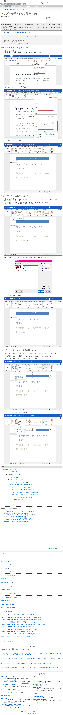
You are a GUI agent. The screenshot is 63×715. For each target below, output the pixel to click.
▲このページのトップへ (55, 548)
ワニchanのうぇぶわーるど (8, 676)
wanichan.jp (36, 679)
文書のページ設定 (15, 477)
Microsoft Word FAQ (6, 586)
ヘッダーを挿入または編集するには (21, 13)
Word (8, 6)
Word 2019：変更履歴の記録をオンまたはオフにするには (19, 622)
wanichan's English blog (39, 699)
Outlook (20, 6)
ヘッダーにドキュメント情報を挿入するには (16, 43)
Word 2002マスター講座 (7, 578)
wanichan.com (31, 646)
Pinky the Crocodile (38, 696)
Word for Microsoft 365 (9, 469)
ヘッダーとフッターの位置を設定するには (23, 489)
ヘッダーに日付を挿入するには (12, 41)
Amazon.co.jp (5, 649)
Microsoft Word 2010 (6, 571)
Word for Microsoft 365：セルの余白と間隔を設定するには (19, 626)
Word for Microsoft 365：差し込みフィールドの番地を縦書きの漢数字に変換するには (26, 624)
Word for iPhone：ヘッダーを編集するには (16, 521)
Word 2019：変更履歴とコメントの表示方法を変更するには (19, 636)
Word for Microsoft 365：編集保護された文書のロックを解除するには (22, 617)
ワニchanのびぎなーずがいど (8, 689)
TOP (2, 6)
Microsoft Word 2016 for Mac (9, 597)
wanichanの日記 (5, 698)
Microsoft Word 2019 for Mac (9, 593)
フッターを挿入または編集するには (22, 487)
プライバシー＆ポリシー (35, 711)
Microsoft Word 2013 (6, 568)
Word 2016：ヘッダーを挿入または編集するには (17, 513)
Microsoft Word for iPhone (8, 607)
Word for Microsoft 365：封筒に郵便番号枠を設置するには (19, 614)
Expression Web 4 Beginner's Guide (11, 704)
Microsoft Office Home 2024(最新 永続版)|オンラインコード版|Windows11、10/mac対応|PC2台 (27, 663)
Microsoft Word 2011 (6, 600)
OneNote (43, 6)
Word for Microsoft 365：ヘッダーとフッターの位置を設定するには (21, 634)
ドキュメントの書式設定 (16, 479)
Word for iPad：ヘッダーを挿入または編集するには (18, 519)
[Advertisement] (31, 534)
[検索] (49, 3)
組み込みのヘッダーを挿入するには (14, 40)
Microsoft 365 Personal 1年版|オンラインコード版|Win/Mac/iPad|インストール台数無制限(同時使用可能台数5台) (31, 659)
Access (36, 6)
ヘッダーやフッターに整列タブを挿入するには (25, 494)
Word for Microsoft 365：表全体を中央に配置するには (18, 631)
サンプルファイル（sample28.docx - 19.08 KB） (18, 32)
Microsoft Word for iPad (7, 604)
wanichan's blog (37, 687)
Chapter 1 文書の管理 (11, 472)
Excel (13, 6)
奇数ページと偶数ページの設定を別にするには (25, 492)
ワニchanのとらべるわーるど (40, 684)
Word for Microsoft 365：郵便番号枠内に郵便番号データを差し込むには (23, 619)
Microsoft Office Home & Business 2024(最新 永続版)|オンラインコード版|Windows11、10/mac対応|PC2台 (30, 667)
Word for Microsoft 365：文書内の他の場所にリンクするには (20, 629)
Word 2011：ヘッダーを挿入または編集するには (17, 516)
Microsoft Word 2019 (6, 561)
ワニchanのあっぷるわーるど (8, 684)
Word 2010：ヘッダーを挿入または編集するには (17, 518)
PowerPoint (28, 6)
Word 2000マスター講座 (7, 582)
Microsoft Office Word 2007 (8, 575)
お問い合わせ (24, 711)
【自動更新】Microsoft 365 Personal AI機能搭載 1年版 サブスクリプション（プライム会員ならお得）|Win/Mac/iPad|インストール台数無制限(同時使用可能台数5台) (31, 653)
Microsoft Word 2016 (6, 565)
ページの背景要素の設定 (16, 499)
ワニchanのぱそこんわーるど (8, 680)
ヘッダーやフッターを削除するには (22, 497)
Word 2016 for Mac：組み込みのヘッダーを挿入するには (19, 515)
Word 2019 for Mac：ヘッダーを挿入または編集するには (19, 511)
